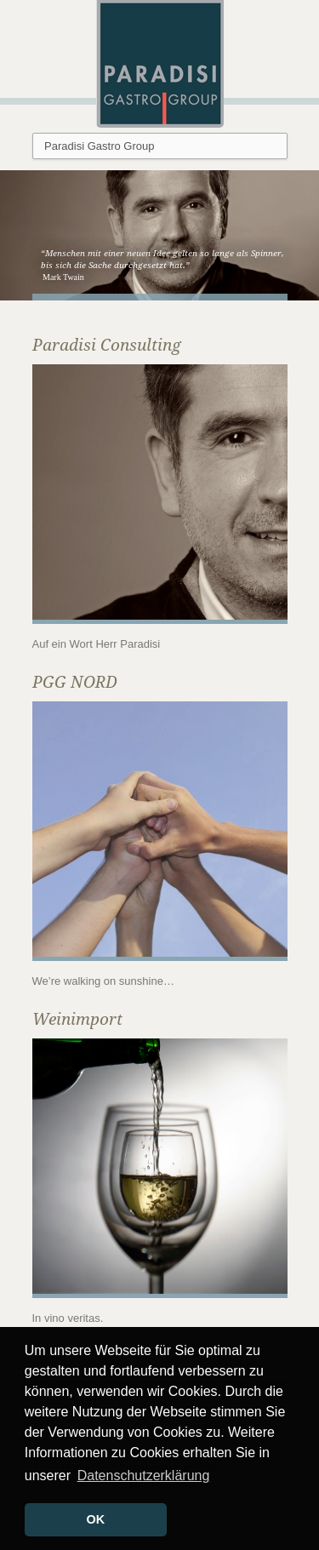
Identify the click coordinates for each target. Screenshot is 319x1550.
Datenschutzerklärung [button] (143, 1475)
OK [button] (96, 1519)
